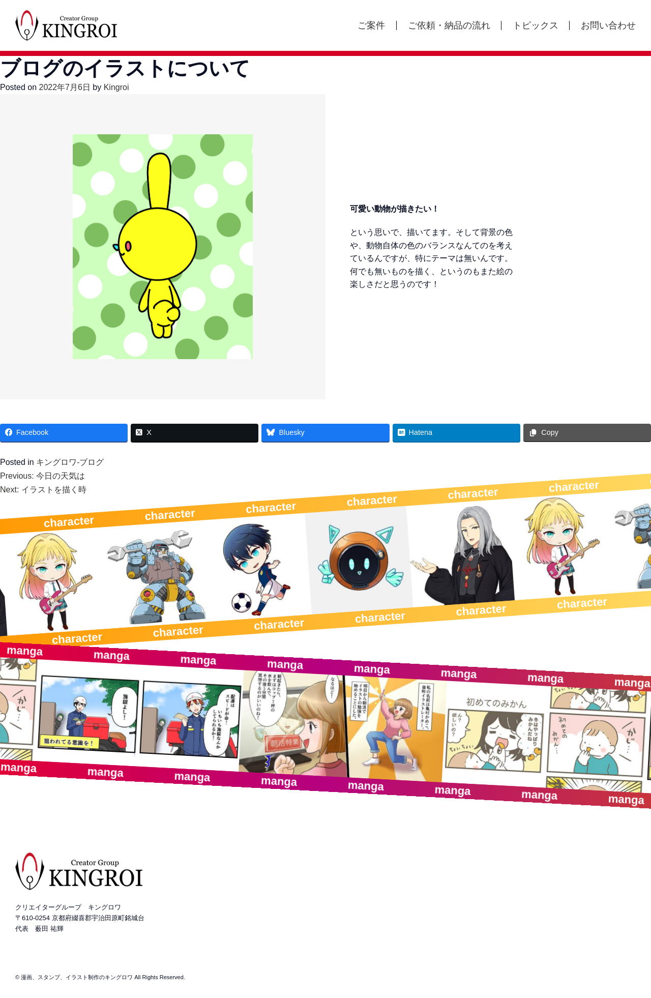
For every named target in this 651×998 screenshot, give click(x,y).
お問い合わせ (608, 25)
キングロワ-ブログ (70, 462)
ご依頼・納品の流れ (449, 25)
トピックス (535, 25)
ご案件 (371, 25)
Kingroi (116, 87)
